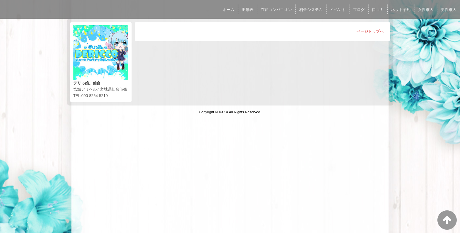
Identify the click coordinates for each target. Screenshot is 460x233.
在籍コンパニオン (276, 9)
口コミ (378, 9)
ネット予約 (401, 9)
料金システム (311, 9)
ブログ (359, 9)
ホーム (228, 9)
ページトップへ (370, 31)
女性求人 (425, 9)
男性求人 (448, 9)
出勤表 (247, 9)
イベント (338, 9)
